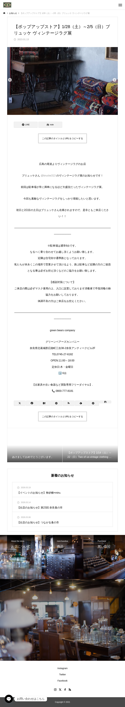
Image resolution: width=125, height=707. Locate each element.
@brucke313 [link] (48, 175)
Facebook (62, 680)
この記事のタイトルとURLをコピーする (62, 138)
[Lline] (26, 125)
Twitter (62, 674)
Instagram (62, 668)
